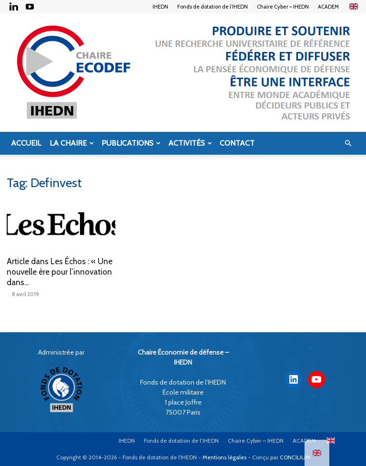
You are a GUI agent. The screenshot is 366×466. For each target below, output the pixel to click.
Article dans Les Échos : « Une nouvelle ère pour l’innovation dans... (59, 272)
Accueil (26, 143)
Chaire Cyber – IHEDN (283, 6)
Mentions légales (224, 457)
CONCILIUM (295, 457)
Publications (131, 143)
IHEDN (160, 6)
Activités (190, 143)
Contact (237, 143)
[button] (347, 143)
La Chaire (72, 143)
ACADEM (328, 6)
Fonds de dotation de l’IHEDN (212, 6)
